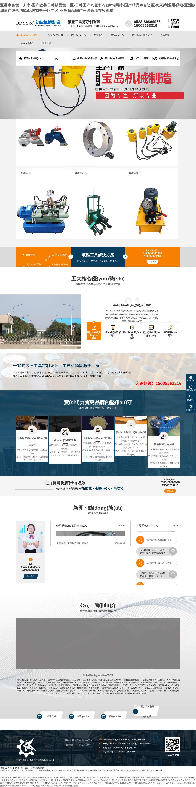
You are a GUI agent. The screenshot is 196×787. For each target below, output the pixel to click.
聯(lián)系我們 (85, 745)
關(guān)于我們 (71, 740)
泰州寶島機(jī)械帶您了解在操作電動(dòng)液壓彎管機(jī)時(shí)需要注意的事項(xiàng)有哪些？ (163, 564)
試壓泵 (24, 173)
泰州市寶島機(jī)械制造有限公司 (98, 675)
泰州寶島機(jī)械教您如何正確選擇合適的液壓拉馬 (163, 541)
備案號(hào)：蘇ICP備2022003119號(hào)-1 (35, 760)
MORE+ (121, 526)
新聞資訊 (69, 745)
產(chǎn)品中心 (85, 740)
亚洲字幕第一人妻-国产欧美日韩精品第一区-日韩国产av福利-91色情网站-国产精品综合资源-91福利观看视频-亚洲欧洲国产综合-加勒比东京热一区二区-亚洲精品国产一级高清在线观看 (77, 770)
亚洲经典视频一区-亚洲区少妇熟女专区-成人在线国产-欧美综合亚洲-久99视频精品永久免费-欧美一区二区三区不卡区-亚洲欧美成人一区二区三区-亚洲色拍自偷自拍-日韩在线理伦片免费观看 (80, 777)
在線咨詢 (152, 262)
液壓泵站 (133, 173)
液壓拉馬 (79, 173)
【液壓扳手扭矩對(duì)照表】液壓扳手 (72, 543)
